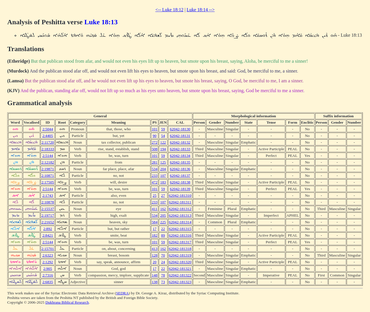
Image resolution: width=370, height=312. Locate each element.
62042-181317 (180, 242)
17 (154, 228)
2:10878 (47, 202)
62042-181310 (180, 195)
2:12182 (47, 162)
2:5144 (47, 155)
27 (163, 195)
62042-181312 (180, 209)
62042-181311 (180, 202)
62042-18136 (180, 169)
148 (155, 275)
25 (154, 195)
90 (154, 135)
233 (155, 175)
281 (155, 162)
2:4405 (47, 135)
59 (163, 129)
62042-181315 (180, 228)
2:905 (47, 268)
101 (155, 129)
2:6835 (47, 282)
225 (163, 222)
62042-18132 (180, 142)
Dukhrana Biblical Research (67, 302)
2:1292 (47, 262)
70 (163, 255)
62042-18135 (180, 162)
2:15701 (47, 248)
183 (163, 182)
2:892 (47, 228)
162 (163, 209)
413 (155, 248)
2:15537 (47, 209)
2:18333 (47, 149)
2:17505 (47, 182)
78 (163, 275)
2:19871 (47, 169)
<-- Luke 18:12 (169, 9)
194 (163, 149)
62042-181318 (180, 248)
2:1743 (47, 195)
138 (155, 282)
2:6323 (47, 255)
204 (163, 169)
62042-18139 (180, 189)
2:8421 (47, 235)
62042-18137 (180, 175)
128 (155, 255)
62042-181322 (180, 275)
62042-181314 (180, 222)
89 (163, 235)
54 (163, 135)
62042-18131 (180, 135)
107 (163, 175)
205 (163, 215)
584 (155, 222)
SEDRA (122, 293)
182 (155, 235)
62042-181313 (180, 215)
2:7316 (47, 275)
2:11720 (47, 142)
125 (163, 162)
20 (154, 262)
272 (155, 142)
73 (163, 282)
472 (155, 182)
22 (163, 228)
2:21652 (47, 222)
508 (155, 149)
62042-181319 (180, 255)
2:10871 (47, 175)
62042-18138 (180, 182)
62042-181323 (180, 282)
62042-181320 (180, 262)
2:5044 (47, 129)
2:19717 (47, 215)
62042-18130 (180, 129)
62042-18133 (180, 149)
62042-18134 (180, 155)
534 (155, 169)
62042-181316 (180, 235)
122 (163, 142)
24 (163, 262)
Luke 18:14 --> (201, 9)
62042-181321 (180, 268)
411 (155, 209)
